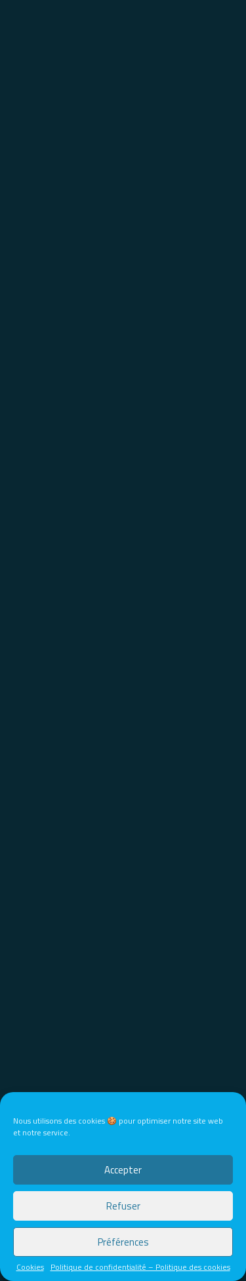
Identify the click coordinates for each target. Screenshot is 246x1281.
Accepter (123, 1169)
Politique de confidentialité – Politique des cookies (140, 1267)
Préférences (123, 1242)
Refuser (123, 1205)
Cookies (30, 1267)
